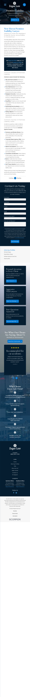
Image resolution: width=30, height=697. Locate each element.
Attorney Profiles (15, 464)
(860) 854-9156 (15, 454)
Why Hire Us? (15, 468)
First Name (6, 197)
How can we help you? (9, 221)
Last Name (6, 202)
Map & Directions (10, 486)
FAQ (15, 466)
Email (5, 211)
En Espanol (15, 474)
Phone (5, 206)
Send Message (15, 241)
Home (15, 461)
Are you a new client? (9, 216)
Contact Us (15, 472)
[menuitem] (15, 252)
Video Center (15, 470)
